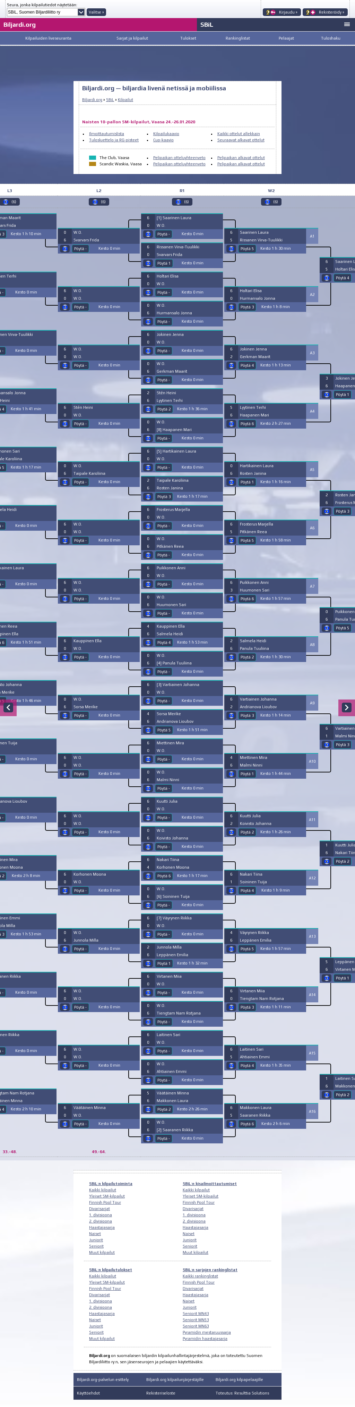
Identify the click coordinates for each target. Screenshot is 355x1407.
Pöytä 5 (164, 730)
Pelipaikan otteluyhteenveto (179, 158)
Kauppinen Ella (87, 641)
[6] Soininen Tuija (173, 896)
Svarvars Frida (86, 240)
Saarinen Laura (254, 232)
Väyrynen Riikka (254, 932)
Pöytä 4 (164, 642)
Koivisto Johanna (172, 838)
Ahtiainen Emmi (172, 1071)
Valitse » (96, 12)
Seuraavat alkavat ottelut (241, 140)
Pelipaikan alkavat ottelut (241, 158)
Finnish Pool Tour (105, 1202)
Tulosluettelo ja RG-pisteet (114, 140)
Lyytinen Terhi (170, 400)
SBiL (206, 24)
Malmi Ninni (168, 780)
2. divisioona (100, 1221)
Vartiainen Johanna (258, 699)
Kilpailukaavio (166, 134)
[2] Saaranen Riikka (175, 1130)
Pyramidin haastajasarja (205, 1338)
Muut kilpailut (102, 1252)
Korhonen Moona (89, 874)
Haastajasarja (102, 1227)
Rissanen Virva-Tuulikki (178, 247)
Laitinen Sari (168, 1035)
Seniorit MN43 (196, 1313)
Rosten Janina (170, 488)
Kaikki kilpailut (102, 1190)
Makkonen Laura (172, 1101)
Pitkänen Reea (170, 546)
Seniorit (96, 1246)
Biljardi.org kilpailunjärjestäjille (175, 1379)
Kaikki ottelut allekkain (238, 134)
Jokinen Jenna (170, 334)
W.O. (77, 232)
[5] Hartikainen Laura (176, 451)
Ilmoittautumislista (106, 134)
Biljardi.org (19, 24)
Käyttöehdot (88, 1393)
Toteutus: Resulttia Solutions (242, 1393)
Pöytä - (80, 249)
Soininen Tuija (253, 882)
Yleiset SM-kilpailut (107, 1196)
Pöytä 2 (164, 409)
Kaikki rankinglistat (200, 1276)
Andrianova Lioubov (175, 721)
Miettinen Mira (170, 743)
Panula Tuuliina (254, 648)
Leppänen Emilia (172, 955)
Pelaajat (286, 38)
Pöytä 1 (164, 263)
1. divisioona (100, 1215)
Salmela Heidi (170, 634)
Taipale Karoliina (89, 473)
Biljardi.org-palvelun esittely (103, 1379)
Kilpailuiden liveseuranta (48, 38)
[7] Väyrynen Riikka (174, 918)
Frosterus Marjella (173, 509)
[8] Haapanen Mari (174, 430)
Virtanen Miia (169, 976)
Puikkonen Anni (171, 568)
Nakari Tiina (168, 860)
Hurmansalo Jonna (174, 313)
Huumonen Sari (171, 605)
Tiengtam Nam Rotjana (179, 1013)
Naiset (95, 1234)
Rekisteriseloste (160, 1393)
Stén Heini (83, 407)
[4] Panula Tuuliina (174, 663)
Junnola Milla (85, 940)
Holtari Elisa (168, 276)
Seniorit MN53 (196, 1320)
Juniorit (96, 1240)
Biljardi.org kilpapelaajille (239, 1379)
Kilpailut (125, 100)
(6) (103, 202)
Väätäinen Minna (89, 1108)
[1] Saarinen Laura (174, 218)
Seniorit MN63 (196, 1326)
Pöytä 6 (164, 876)
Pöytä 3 (164, 497)
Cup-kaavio (163, 140)
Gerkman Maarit (172, 371)
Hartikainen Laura (257, 466)
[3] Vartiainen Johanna (178, 684)
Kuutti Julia (167, 801)
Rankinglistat (238, 38)
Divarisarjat (99, 1209)
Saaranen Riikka (255, 1115)
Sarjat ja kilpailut (132, 38)
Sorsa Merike (85, 707)
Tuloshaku (330, 38)
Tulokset (188, 38)
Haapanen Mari (254, 415)
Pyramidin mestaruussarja (207, 1332)
